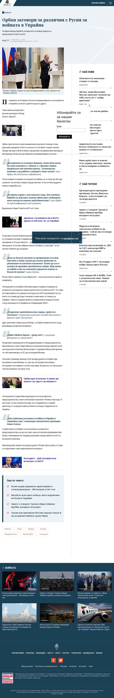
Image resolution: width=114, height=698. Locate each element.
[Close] (89, 105)
